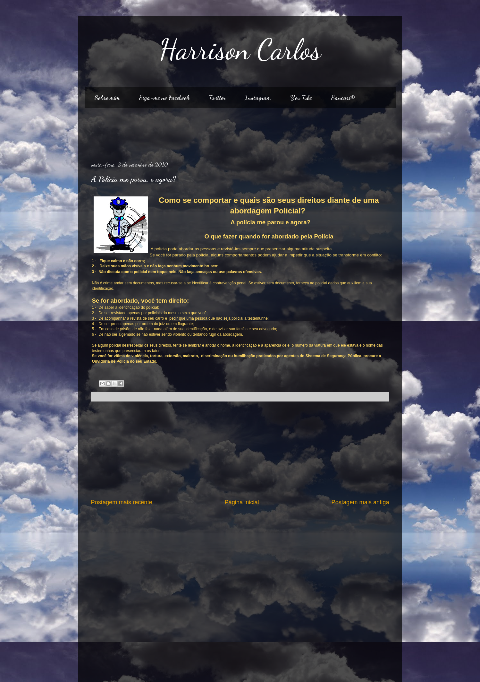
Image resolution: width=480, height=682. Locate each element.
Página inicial (241, 502)
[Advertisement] (240, 131)
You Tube (301, 97)
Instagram (258, 97)
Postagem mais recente (121, 502)
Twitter (217, 97)
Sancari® (343, 97)
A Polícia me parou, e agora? (133, 179)
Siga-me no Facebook (164, 97)
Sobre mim (107, 97)
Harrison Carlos (240, 49)
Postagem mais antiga (360, 502)
